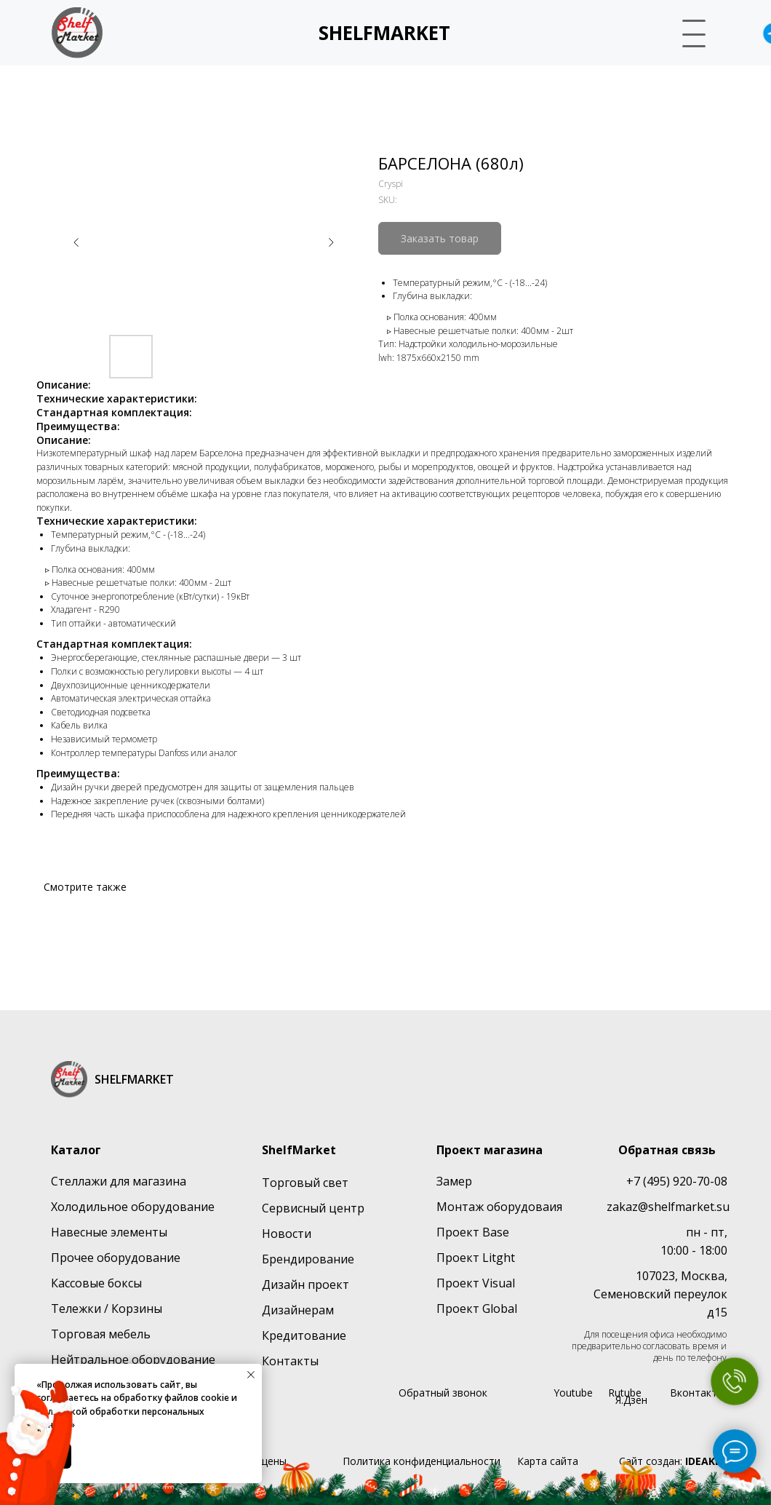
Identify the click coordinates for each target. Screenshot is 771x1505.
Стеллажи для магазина (118, 1181)
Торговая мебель (101, 1334)
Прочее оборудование (115, 1258)
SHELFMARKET (384, 33)
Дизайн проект (305, 1284)
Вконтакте (696, 1392)
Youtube (573, 1392)
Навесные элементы (109, 1232)
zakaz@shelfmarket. (661, 1207)
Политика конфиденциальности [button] (421, 1461)
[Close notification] (251, 1374)
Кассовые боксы (96, 1283)
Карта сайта (547, 1461)
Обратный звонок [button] (443, 1392)
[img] (77, 32)
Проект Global (476, 1309)
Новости (286, 1234)
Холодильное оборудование (133, 1207)
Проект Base (472, 1232)
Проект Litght (475, 1258)
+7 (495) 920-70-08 (676, 1181)
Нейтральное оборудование (133, 1359)
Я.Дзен (631, 1400)
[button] (688, 30)
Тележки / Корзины (106, 1309)
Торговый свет (305, 1183)
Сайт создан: (673, 1461)
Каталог (76, 1150)
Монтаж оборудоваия (499, 1207)
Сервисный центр (313, 1208)
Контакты (290, 1361)
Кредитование (304, 1335)
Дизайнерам (298, 1310)
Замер (454, 1181)
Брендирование (308, 1259)
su (723, 1207)
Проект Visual (475, 1283)
